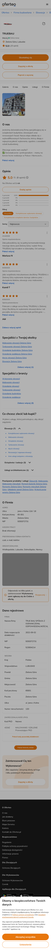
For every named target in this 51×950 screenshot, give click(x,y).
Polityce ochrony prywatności (23, 915)
